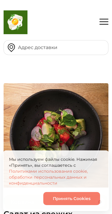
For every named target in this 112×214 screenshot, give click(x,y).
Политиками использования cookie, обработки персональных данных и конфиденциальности (48, 177)
